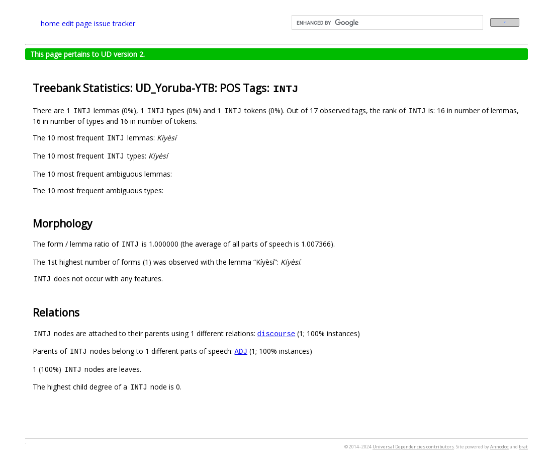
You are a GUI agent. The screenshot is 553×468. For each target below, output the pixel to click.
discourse (276, 333)
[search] (386, 22)
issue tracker (114, 23)
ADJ (241, 351)
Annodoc (499, 446)
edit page (77, 23)
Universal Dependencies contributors (413, 446)
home (50, 23)
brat (523, 446)
